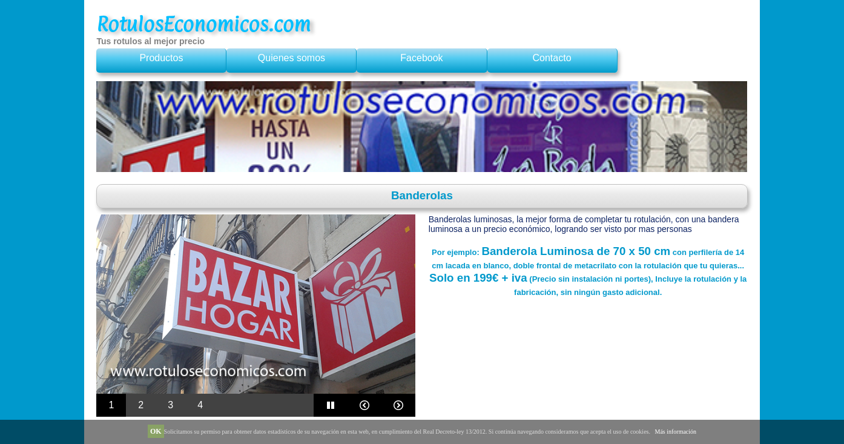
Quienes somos (291, 58)
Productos (161, 58)
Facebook (421, 58)
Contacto (551, 58)
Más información (675, 431)
